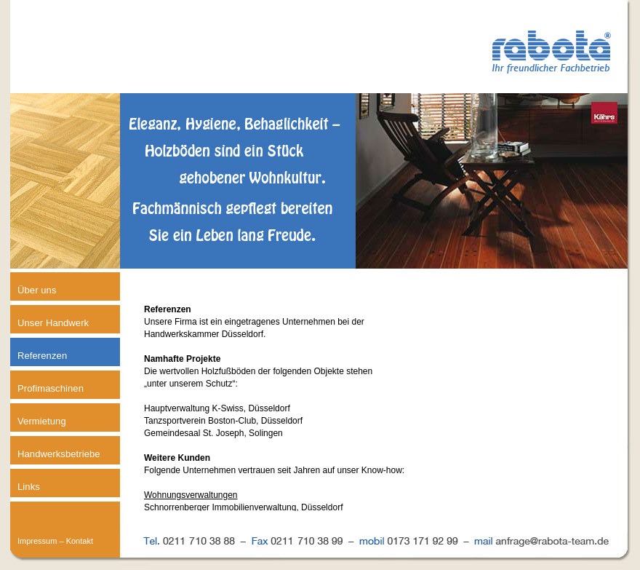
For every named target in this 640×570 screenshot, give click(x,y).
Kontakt (79, 541)
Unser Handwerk (53, 322)
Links (28, 486)
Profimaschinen (50, 388)
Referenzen (42, 355)
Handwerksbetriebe (58, 453)
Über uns (37, 290)
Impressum (37, 541)
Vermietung (41, 421)
